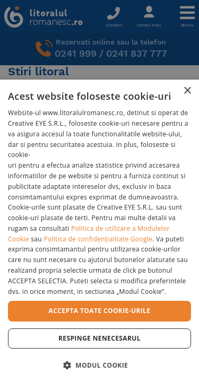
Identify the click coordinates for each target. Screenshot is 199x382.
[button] (99, 365)
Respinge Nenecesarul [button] (99, 338)
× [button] (187, 91)
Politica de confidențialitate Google (98, 239)
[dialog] (99, 231)
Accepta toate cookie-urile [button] (100, 310)
